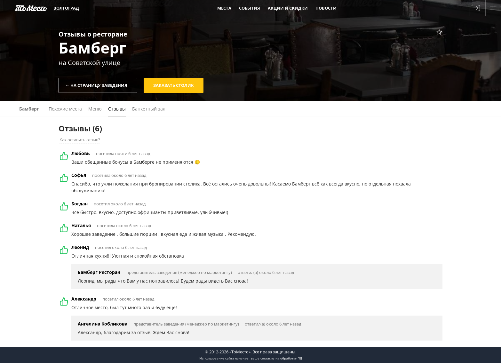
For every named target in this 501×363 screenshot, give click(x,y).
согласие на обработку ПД (281, 358)
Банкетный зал (148, 109)
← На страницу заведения (96, 85)
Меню (95, 109)
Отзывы (117, 109)
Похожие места (65, 109)
